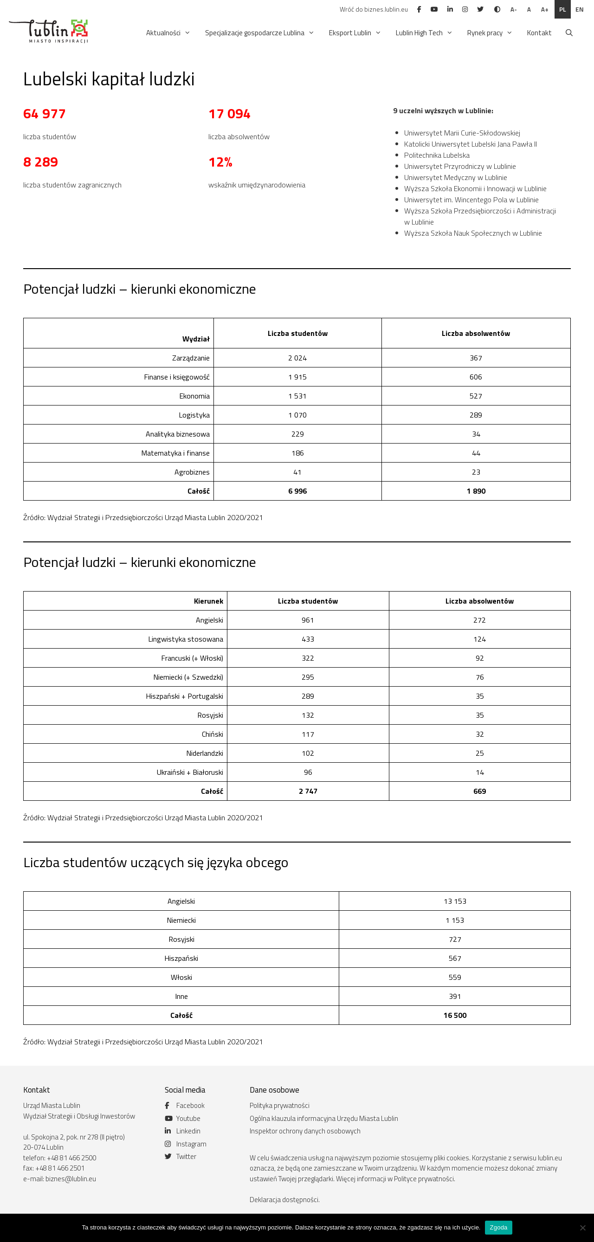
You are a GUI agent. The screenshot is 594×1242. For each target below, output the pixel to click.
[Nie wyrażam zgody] (582, 1227)
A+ (545, 9)
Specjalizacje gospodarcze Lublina (260, 33)
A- (513, 9)
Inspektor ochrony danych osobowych (305, 1131)
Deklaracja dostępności (284, 1199)
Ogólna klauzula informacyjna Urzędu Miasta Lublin (324, 1118)
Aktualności (169, 33)
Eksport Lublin (356, 33)
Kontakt (539, 32)
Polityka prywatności (280, 1105)
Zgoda (498, 1227)
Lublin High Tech (425, 33)
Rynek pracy (490, 33)
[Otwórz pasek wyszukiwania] (569, 33)
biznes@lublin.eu (70, 1178)
